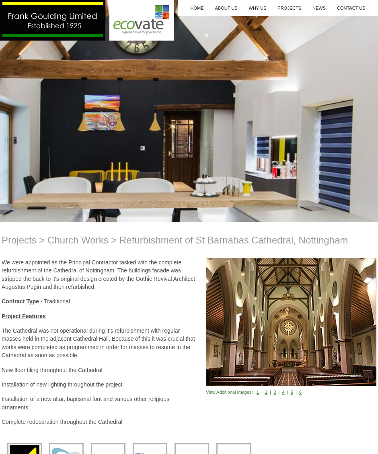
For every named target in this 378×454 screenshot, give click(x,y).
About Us (226, 8)
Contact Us (351, 8)
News (319, 8)
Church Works (78, 240)
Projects (289, 8)
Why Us (258, 8)
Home (196, 8)
